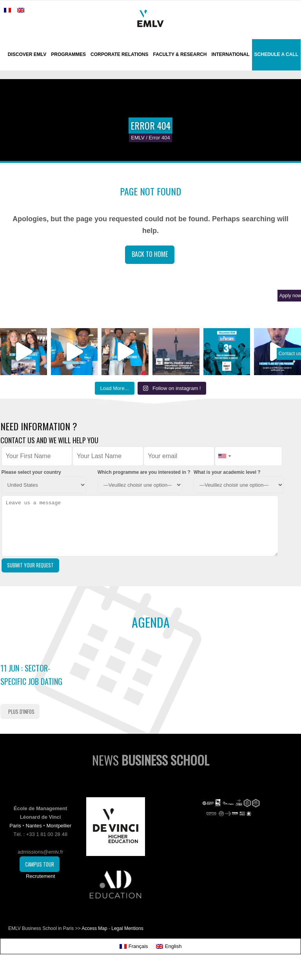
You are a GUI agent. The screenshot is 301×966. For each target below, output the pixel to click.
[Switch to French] (7, 10)
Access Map (94, 928)
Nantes (34, 826)
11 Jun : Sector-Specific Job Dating (31, 674)
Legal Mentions (127, 928)
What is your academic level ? (227, 472)
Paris (15, 826)
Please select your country (31, 472)
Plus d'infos (21, 711)
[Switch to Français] (134, 946)
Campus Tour (39, 864)
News (150, 760)
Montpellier (58, 826)
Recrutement (40, 876)
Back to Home (150, 254)
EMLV (137, 138)
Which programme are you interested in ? (144, 472)
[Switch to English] (169, 946)
